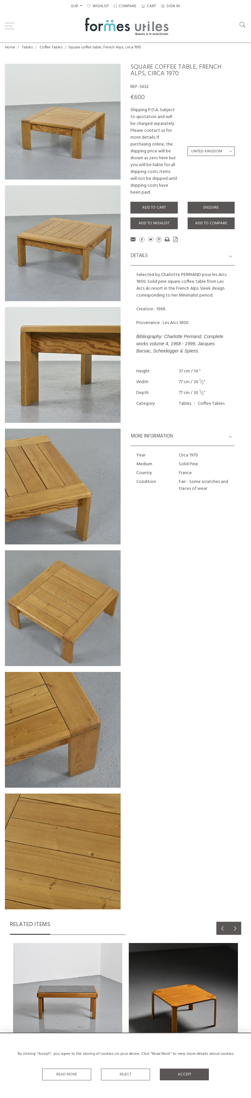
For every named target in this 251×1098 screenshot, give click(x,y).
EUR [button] (75, 6)
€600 (137, 97)
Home (10, 47)
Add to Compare (211, 223)
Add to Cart (154, 207)
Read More (66, 1074)
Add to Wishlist (154, 223)
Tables (27, 47)
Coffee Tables (51, 47)
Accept (184, 1074)
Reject (125, 1074)
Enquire (211, 207)
